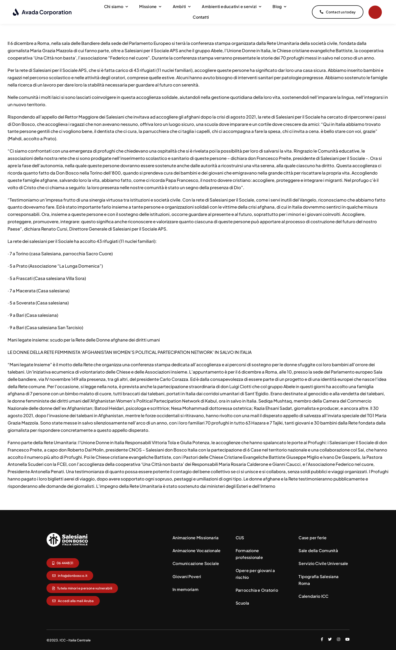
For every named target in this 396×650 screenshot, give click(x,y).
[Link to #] (375, 12)
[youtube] (347, 639)
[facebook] (322, 639)
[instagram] (338, 639)
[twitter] (330, 639)
